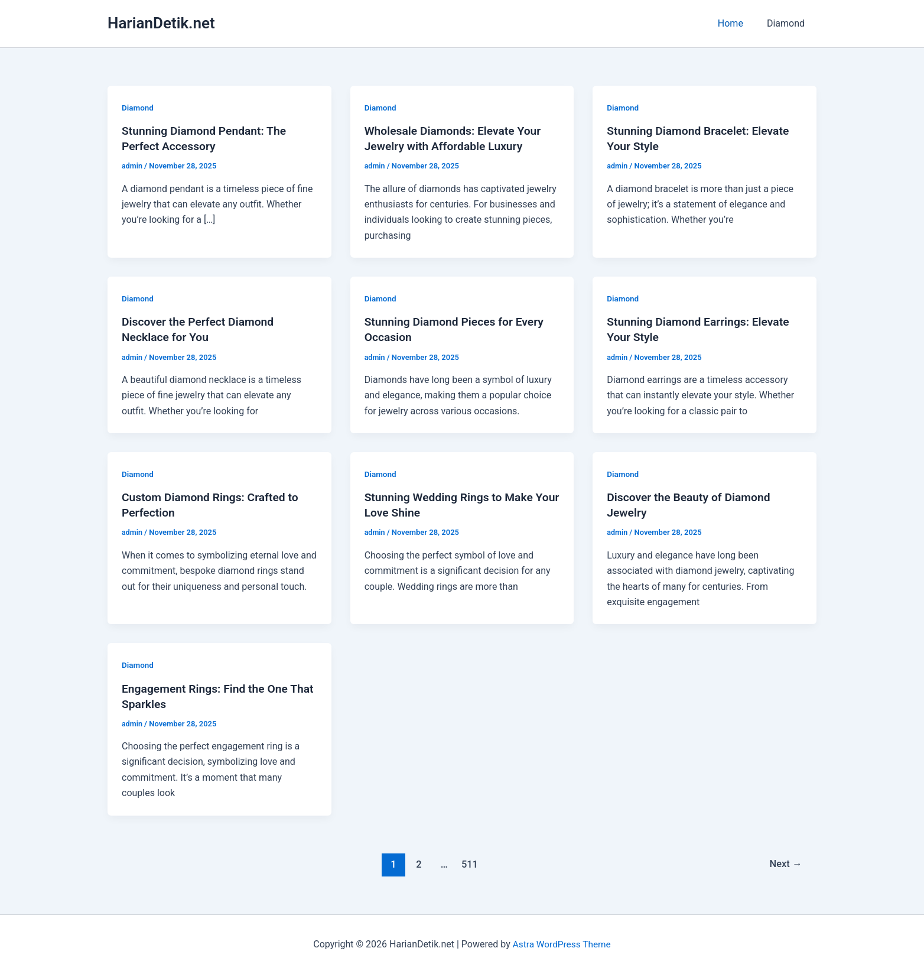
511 (468, 863)
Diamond (788, 23)
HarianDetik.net (161, 23)
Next (785, 863)
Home (737, 23)
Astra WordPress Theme (561, 944)
